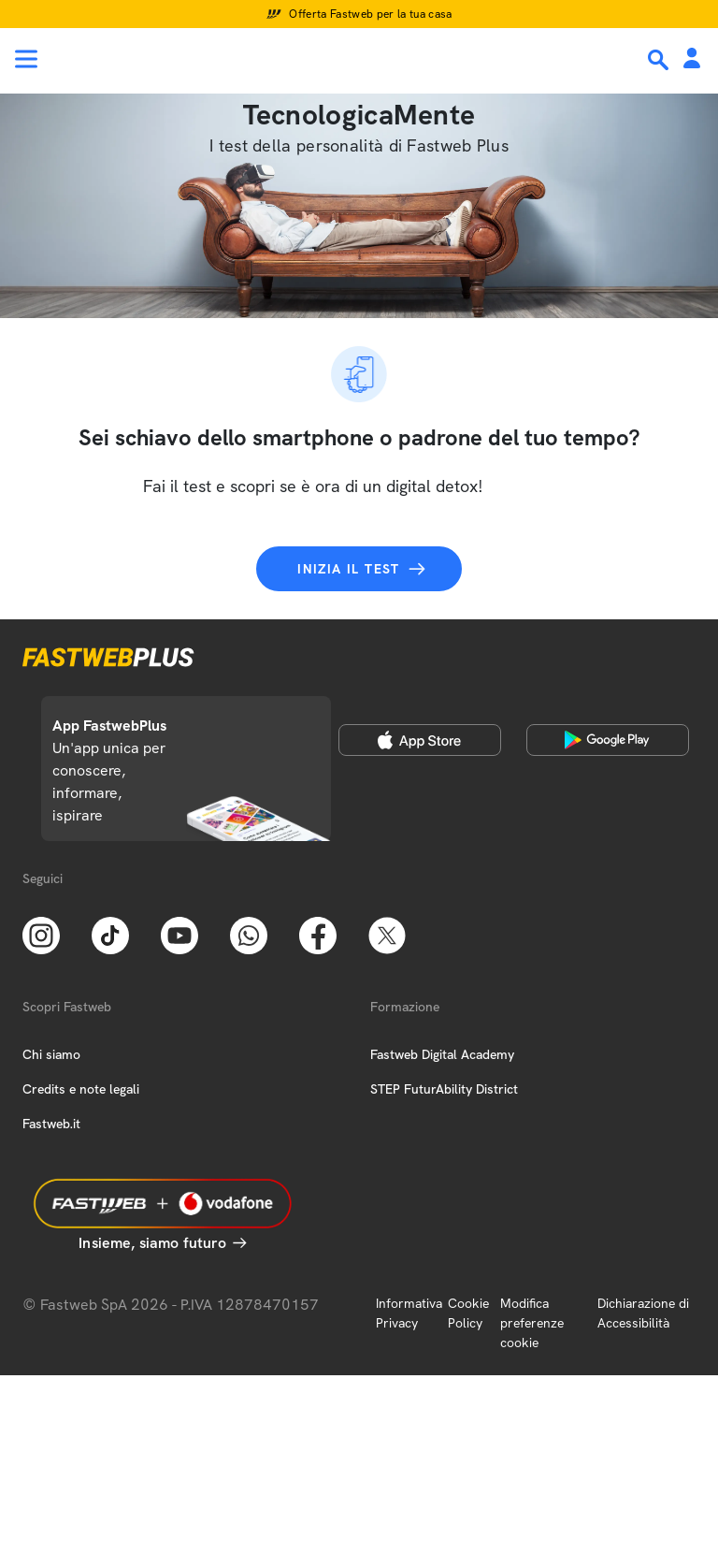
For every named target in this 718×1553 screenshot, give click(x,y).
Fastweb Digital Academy (442, 1054)
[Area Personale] (692, 59)
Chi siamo (51, 1054)
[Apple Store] (419, 740)
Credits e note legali (80, 1089)
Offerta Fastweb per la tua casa (370, 14)
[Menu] (26, 59)
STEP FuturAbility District (444, 1089)
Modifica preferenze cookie (532, 1323)
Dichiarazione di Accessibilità (643, 1313)
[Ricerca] (660, 60)
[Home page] (142, 59)
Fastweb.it (51, 1123)
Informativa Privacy (409, 1313)
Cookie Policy (468, 1313)
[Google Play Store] (607, 740)
